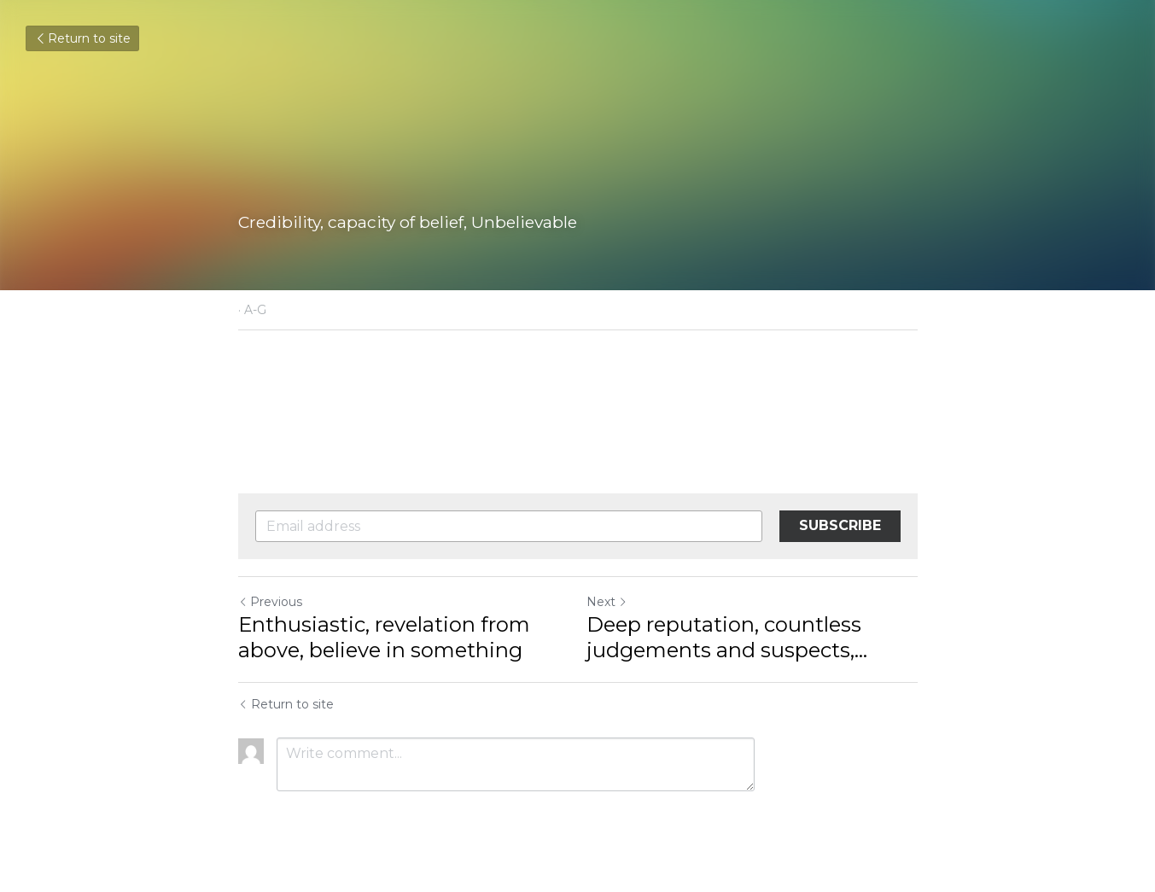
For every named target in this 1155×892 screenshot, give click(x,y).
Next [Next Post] (606, 601)
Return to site (82, 38)
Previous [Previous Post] (270, 601)
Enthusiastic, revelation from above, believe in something (384, 637)
